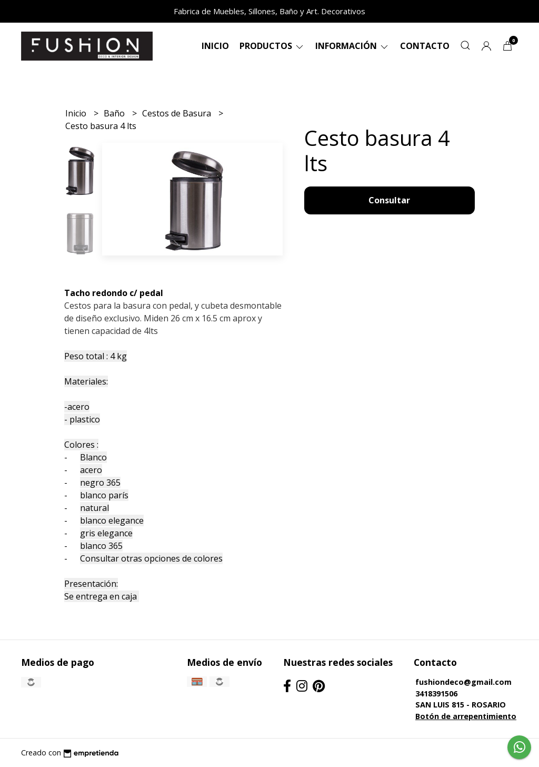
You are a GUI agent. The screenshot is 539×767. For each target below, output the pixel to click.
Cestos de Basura (177, 113)
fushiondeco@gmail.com (463, 682)
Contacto (425, 46)
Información (352, 46)
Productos (272, 46)
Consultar (389, 200)
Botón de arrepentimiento (465, 716)
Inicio (215, 46)
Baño (115, 113)
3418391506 (436, 694)
